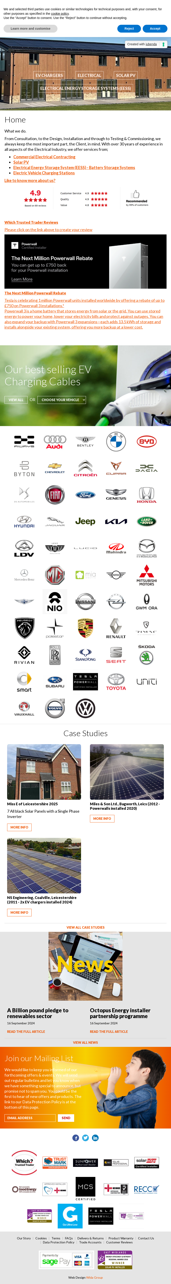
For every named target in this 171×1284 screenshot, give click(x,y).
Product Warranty (120, 1238)
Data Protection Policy (58, 1242)
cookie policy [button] (60, 13)
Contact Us (146, 1238)
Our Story (24, 1238)
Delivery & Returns (90, 1238)
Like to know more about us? (29, 180)
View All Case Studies (86, 927)
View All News (85, 1042)
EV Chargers (49, 75)
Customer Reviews (119, 1242)
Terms (55, 1238)
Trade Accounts (90, 1242)
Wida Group (94, 1277)
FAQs (69, 1238)
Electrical (89, 75)
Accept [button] (155, 28)
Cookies (41, 1238)
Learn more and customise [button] (30, 28)
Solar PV (125, 75)
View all (16, 400)
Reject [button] (129, 28)
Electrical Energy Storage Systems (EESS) (85, 88)
